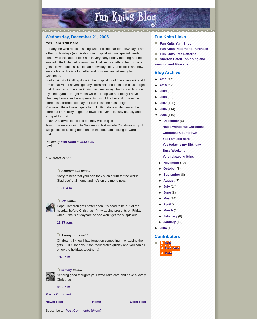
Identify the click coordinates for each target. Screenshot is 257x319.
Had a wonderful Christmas (184, 127)
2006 (164, 109)
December (171, 121)
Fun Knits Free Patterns (178, 54)
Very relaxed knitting (178, 156)
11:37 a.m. (65, 222)
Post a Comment (58, 294)
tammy (66, 270)
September (172, 174)
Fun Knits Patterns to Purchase (184, 49)
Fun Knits (172, 248)
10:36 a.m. (65, 188)
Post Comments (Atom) (83, 310)
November (171, 163)
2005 (164, 115)
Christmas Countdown (180, 133)
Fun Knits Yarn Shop (175, 43)
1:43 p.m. (64, 257)
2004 (164, 228)
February (170, 216)
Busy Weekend (174, 150)
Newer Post (54, 302)
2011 (164, 79)
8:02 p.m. (64, 287)
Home (96, 302)
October (170, 168)
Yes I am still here (176, 139)
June (167, 192)
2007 (164, 103)
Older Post (138, 302)
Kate (168, 253)
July (167, 186)
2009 (164, 91)
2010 (164, 85)
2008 (164, 97)
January (170, 222)
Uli (63, 201)
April (167, 204)
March (168, 210)
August (169, 180)
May (167, 198)
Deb (168, 243)
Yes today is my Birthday (182, 144)
